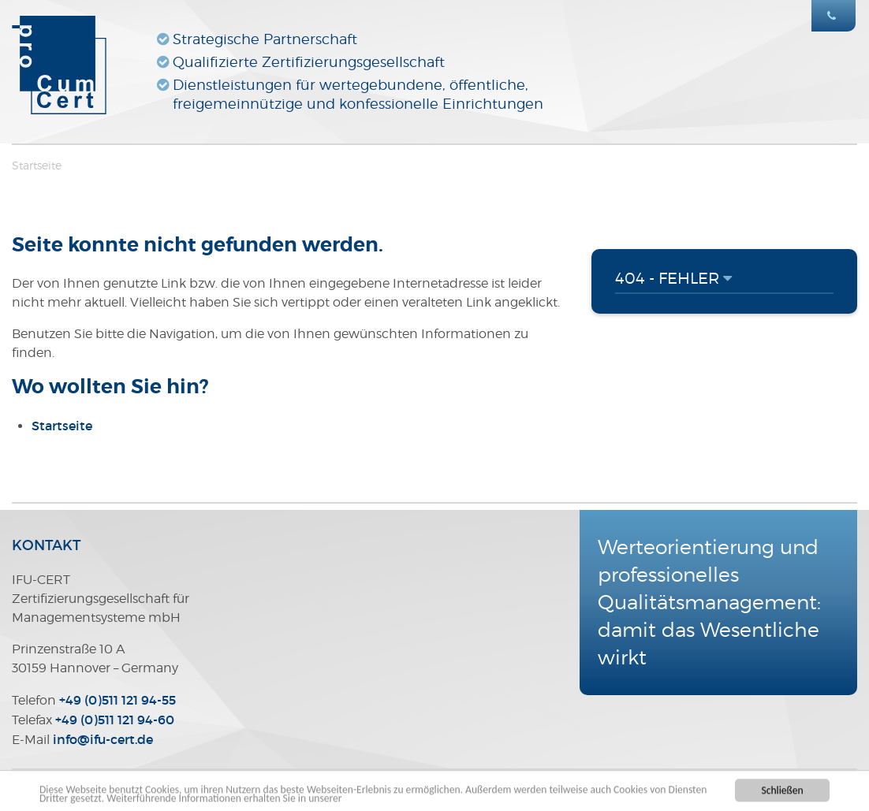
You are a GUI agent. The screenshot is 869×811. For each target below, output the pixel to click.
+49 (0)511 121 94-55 (117, 700)
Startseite (37, 165)
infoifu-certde (103, 739)
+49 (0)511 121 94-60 (114, 719)
